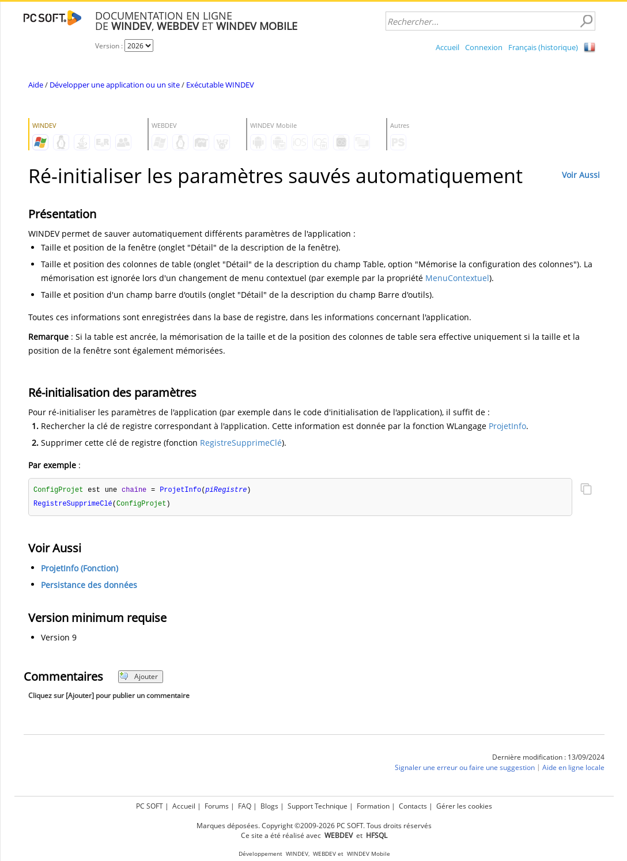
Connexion (484, 47)
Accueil (447, 47)
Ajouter (138, 677)
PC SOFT (149, 806)
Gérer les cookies (464, 806)
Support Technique (318, 806)
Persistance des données (89, 586)
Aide (35, 84)
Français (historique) (543, 47)
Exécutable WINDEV (220, 84)
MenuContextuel (457, 277)
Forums (217, 806)
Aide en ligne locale (573, 768)
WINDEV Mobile (368, 854)
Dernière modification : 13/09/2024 (548, 758)
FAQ (244, 806)
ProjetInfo (507, 425)
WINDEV (297, 854)
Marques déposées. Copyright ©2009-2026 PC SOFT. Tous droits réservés (314, 825)
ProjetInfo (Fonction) (79, 569)
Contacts (413, 806)
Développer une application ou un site (115, 84)
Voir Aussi (581, 174)
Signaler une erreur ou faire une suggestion (465, 768)
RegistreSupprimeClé (241, 442)
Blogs (269, 806)
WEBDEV (324, 854)
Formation (373, 806)
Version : (109, 46)
